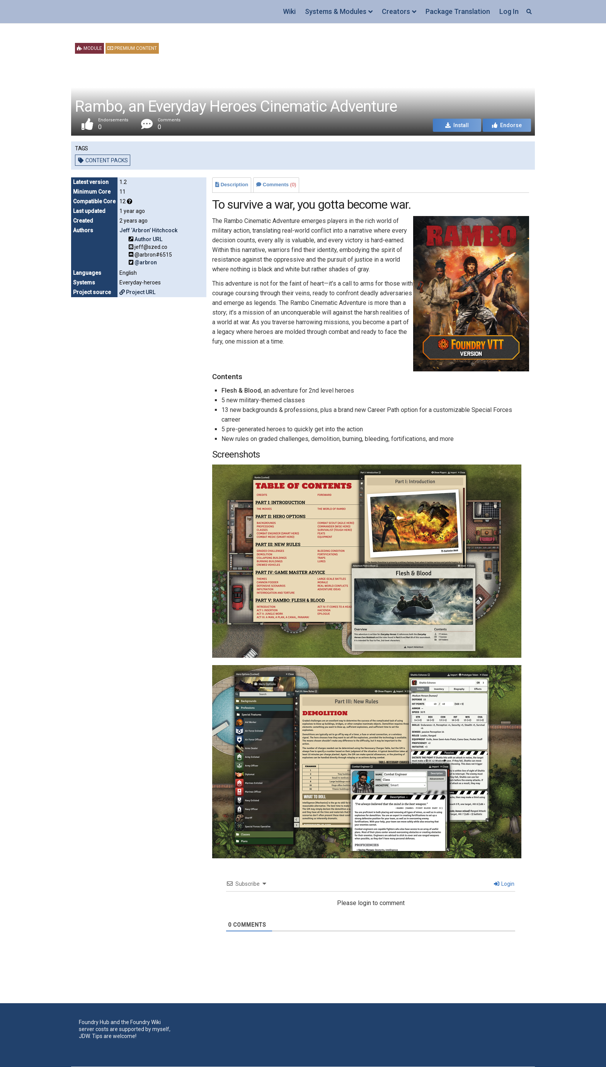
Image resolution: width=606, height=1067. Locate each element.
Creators (396, 11)
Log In (509, 11)
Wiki (289, 11)
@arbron (145, 262)
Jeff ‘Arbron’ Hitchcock (148, 230)
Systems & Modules (335, 11)
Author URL (148, 239)
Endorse (507, 125)
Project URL (137, 292)
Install (457, 125)
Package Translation (458, 11)
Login (504, 884)
